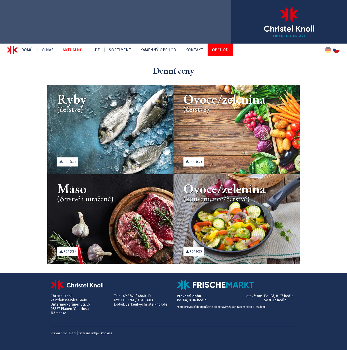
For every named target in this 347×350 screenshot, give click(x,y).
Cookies (106, 333)
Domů (27, 50)
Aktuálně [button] (72, 50)
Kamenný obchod (158, 50)
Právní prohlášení (63, 333)
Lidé (95, 50)
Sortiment (120, 50)
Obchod (220, 50)
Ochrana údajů (89, 333)
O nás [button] (47, 50)
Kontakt (194, 50)
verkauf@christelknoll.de (146, 304)
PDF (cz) (68, 162)
